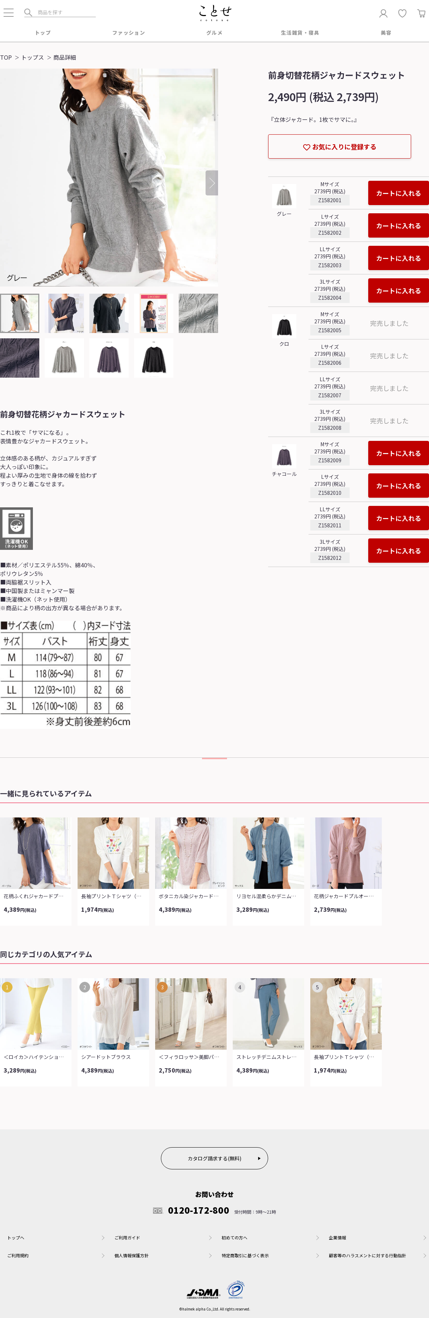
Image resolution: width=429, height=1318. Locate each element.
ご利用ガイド (127, 1237)
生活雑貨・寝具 (300, 32)
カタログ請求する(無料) (214, 1158)
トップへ (15, 1237)
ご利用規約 (18, 1255)
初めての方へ (234, 1237)
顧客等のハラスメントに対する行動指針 (367, 1255)
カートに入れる (398, 193)
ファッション (128, 32)
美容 (386, 32)
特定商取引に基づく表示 (245, 1255)
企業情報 (337, 1237)
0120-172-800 (191, 1210)
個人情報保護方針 (131, 1255)
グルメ (214, 32)
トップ (43, 32)
